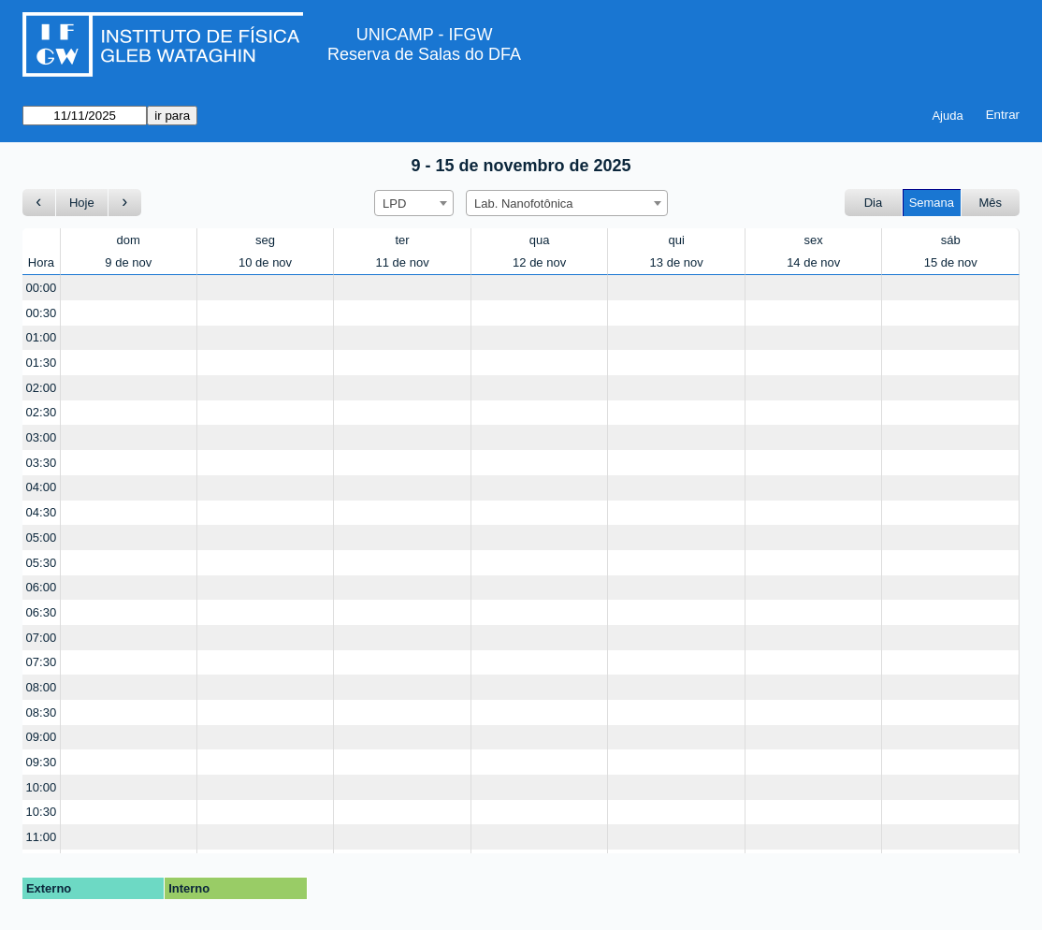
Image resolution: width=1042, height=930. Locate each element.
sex (813, 240)
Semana (931, 203)
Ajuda (947, 116)
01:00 (41, 337)
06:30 (41, 612)
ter (403, 240)
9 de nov (128, 262)
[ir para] (84, 115)
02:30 (41, 412)
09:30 (41, 762)
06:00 (41, 587)
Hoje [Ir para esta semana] (81, 203)
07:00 (41, 638)
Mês (990, 203)
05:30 (41, 563)
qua (539, 240)
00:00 (41, 288)
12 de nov (539, 262)
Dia (873, 203)
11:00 (41, 837)
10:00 (41, 787)
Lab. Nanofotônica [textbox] (523, 203)
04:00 (41, 487)
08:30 (41, 712)
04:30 (41, 512)
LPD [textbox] (394, 203)
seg (265, 240)
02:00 (41, 388)
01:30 (41, 363)
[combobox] (414, 203)
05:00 (41, 537)
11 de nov (402, 262)
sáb (951, 240)
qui (676, 240)
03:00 (41, 437)
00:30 (41, 313)
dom (128, 240)
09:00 (41, 737)
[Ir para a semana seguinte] (125, 202)
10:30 (41, 812)
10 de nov (265, 262)
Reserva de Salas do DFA (424, 54)
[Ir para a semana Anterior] (39, 202)
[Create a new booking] (128, 287)
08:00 (41, 687)
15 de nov (950, 262)
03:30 (41, 463)
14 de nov (813, 262)
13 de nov (676, 262)
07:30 (41, 662)
